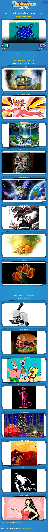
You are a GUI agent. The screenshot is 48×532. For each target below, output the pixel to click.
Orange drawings (24, 233)
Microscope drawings (24, 302)
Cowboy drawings (24, 440)
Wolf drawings (24, 468)
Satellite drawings (24, 177)
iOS (36, 524)
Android (33, 524)
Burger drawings (24, 329)
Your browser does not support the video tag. (24, 31)
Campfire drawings (24, 412)
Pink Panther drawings (24, 94)
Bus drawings (24, 67)
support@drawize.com (25, 528)
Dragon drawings (24, 205)
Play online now (18, 522)
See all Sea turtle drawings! (39, 49)
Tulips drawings (24, 260)
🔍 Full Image (5, 49)
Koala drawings (24, 150)
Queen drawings (24, 495)
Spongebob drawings (24, 357)
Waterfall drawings (24, 122)
